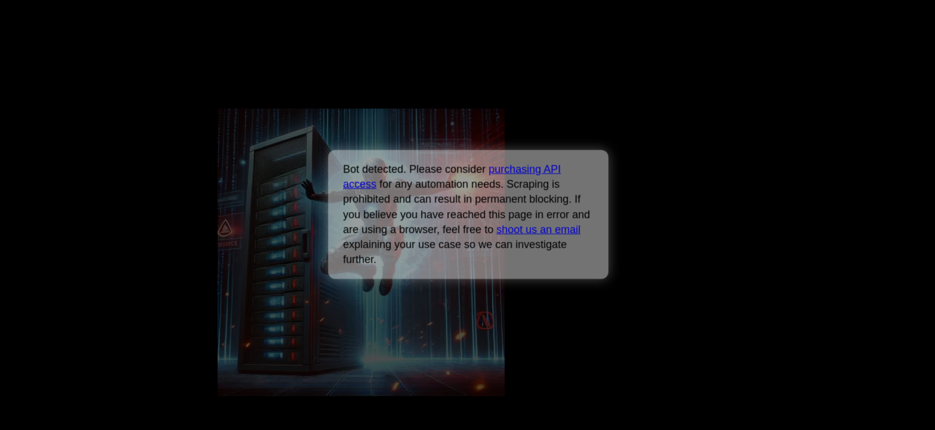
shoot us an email (538, 229)
